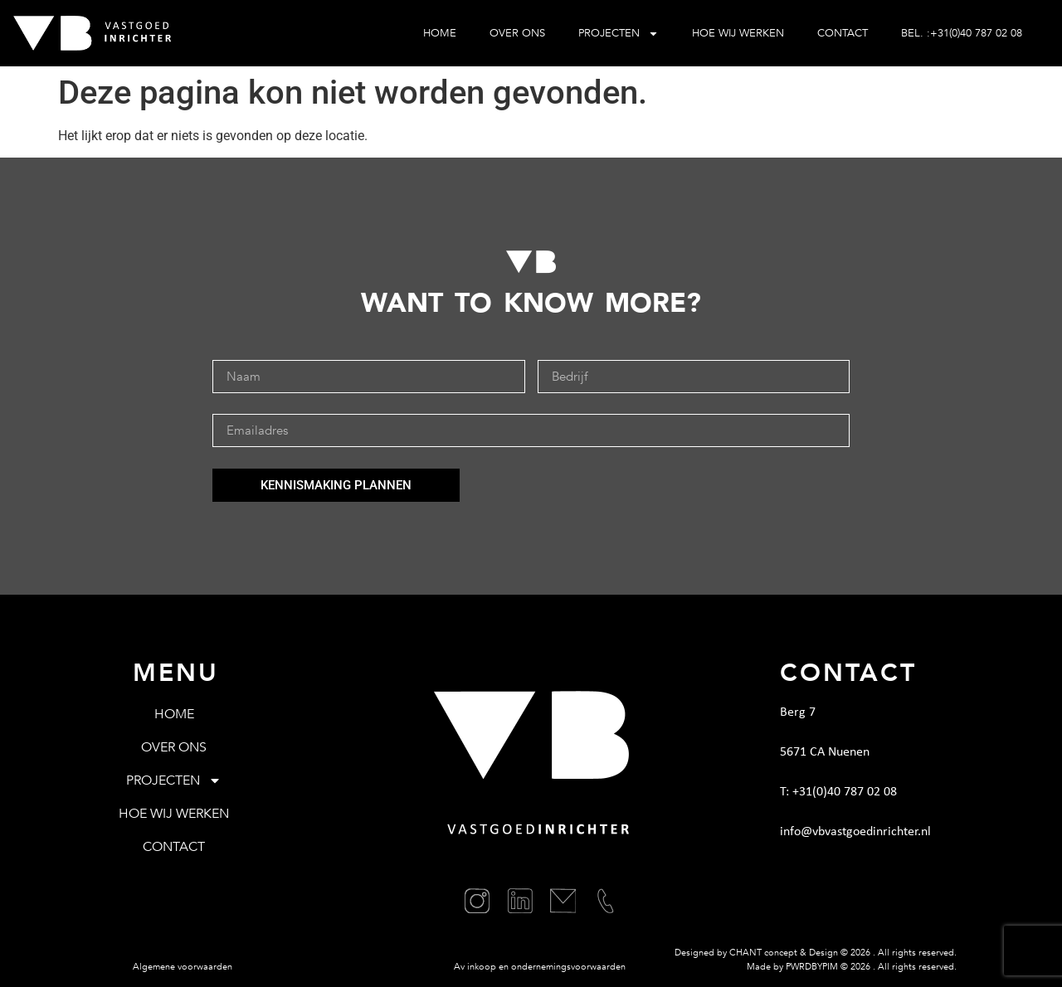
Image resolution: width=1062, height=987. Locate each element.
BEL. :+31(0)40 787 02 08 (961, 33)
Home (439, 33)
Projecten (618, 33)
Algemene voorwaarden (182, 966)
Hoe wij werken (738, 33)
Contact (842, 33)
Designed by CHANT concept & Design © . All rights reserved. (816, 952)
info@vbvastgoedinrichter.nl (855, 832)
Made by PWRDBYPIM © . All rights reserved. (852, 966)
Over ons (517, 33)
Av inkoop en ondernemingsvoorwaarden (540, 966)
